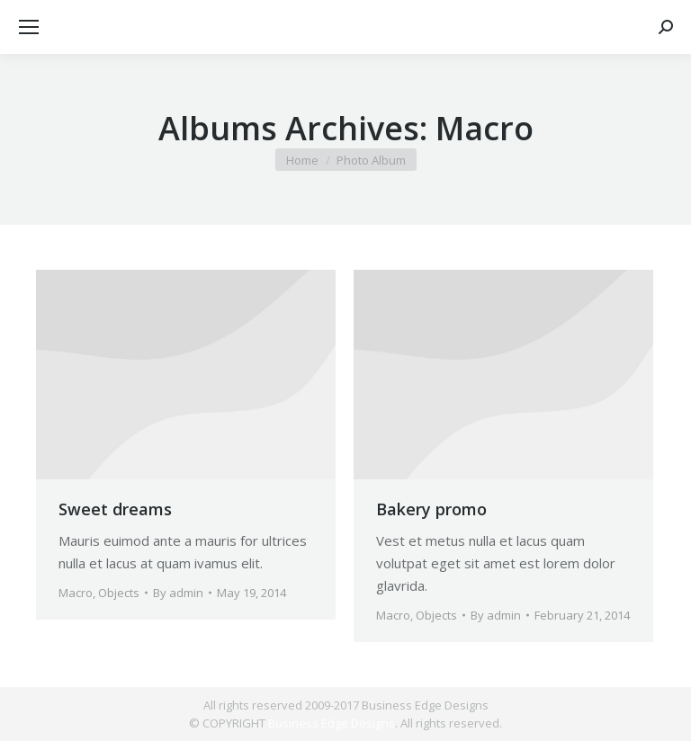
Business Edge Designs (331, 723)
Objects (118, 593)
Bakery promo (431, 509)
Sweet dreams (115, 509)
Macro (75, 593)
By (178, 593)
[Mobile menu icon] (29, 27)
